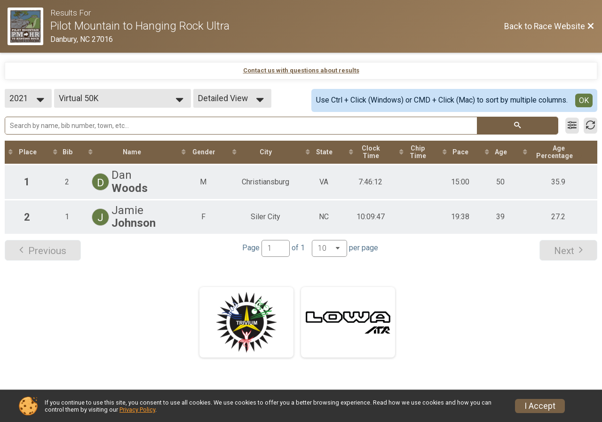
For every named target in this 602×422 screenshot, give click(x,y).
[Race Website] (29, 26)
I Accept (539, 406)
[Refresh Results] (590, 126)
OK (584, 100)
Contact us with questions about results (301, 70)
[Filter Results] (572, 126)
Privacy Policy (137, 409)
